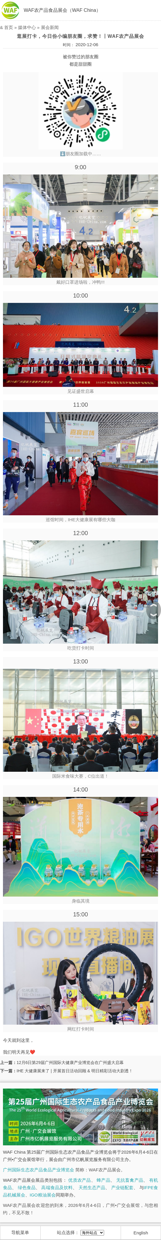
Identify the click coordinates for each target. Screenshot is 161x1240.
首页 (8, 27)
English (140, 1232)
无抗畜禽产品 (129, 1180)
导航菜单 (20, 1232)
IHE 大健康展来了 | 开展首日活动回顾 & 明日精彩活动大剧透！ (75, 1070)
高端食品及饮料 (57, 1187)
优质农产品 (79, 1180)
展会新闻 (50, 27)
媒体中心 (27, 27)
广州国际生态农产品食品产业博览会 (38, 1169)
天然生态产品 (92, 1187)
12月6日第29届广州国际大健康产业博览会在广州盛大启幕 (70, 1062)
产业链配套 (122, 1187)
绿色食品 (27, 1187)
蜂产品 (103, 1180)
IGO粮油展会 (43, 1194)
